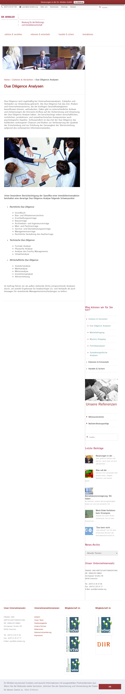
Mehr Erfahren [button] (31, 690)
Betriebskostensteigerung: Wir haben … (98, 497)
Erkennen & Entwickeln (40, 34)
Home (7, 79)
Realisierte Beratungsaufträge (99, 423)
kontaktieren (88, 34)
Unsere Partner (40, 626)
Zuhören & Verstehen (13, 34)
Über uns (43, 7)
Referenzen (38, 629)
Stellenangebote (40, 623)
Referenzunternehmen (96, 417)
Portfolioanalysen (97, 346)
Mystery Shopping (98, 339)
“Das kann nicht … (104, 527)
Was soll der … (102, 470)
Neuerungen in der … (105, 456)
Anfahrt (37, 617)
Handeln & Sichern (66, 34)
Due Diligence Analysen (100, 326)
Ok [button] (110, 687)
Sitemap (64, 7)
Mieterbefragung (97, 332)
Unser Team (39, 620)
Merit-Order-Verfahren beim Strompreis (105, 512)
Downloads (54, 7)
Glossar (73, 7)
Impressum (38, 635)
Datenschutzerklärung (42, 632)
